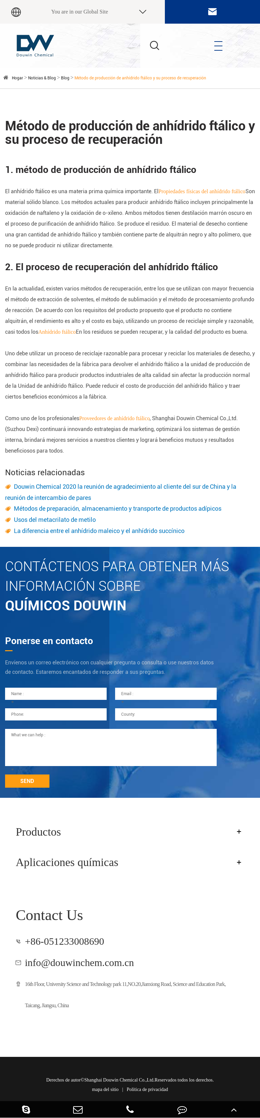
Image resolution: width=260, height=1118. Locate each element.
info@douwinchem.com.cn (79, 962)
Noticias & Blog (42, 78)
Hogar (17, 78)
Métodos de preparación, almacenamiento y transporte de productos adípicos (117, 508)
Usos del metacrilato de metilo (55, 519)
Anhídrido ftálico (57, 332)
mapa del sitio (105, 1089)
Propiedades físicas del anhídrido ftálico (201, 191)
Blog (65, 78)
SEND (27, 781)
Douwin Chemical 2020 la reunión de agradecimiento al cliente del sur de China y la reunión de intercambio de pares (120, 492)
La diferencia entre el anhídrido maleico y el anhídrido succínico (99, 530)
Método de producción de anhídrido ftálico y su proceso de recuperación (140, 78)
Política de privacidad (147, 1089)
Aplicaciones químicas (67, 862)
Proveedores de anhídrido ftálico (114, 418)
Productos (38, 831)
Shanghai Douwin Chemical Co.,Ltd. (119, 1080)
